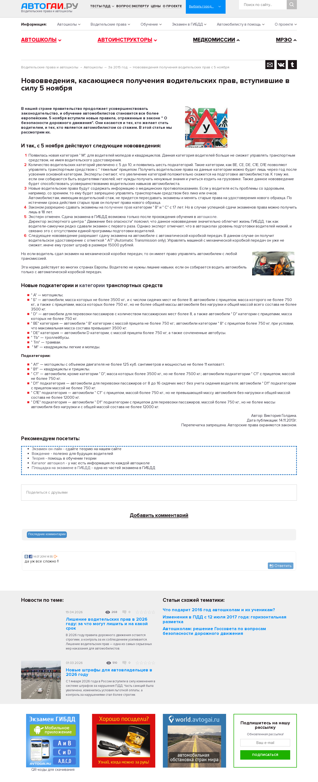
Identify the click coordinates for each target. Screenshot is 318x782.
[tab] (47, 534)
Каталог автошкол (48, 463)
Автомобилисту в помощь (239, 24)
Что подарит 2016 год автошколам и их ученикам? (219, 609)
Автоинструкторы (125, 40)
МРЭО (284, 40)
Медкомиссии (214, 40)
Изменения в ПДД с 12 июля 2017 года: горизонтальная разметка (224, 619)
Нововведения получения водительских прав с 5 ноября (181, 67)
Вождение (41, 453)
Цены (156, 6)
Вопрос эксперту (132, 6)
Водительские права (108, 24)
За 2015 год (117, 67)
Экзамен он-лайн (47, 448)
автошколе (207, 216)
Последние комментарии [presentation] (47, 534)
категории (92, 285)
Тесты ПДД (100, 6)
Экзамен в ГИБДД (187, 24)
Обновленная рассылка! (265, 734)
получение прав (118, 207)
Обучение (149, 24)
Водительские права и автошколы (49, 67)
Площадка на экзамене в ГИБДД (61, 467)
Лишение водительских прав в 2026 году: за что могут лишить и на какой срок (107, 623)
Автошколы (67, 24)
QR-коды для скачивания (53, 769)
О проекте (172, 6)
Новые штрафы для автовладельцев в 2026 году (109, 672)
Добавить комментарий (159, 515)
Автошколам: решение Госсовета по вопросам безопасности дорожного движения (214, 631)
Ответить (283, 565)
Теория (38, 458)
